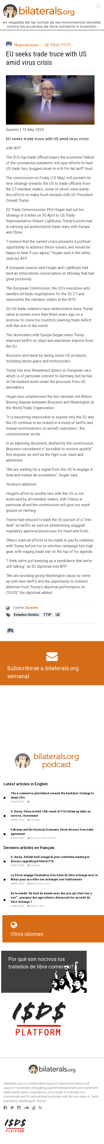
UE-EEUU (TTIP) (58, 45)
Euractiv (31, 608)
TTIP (47, 615)
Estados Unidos (27, 615)
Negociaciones (26, 45)
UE (58, 615)
